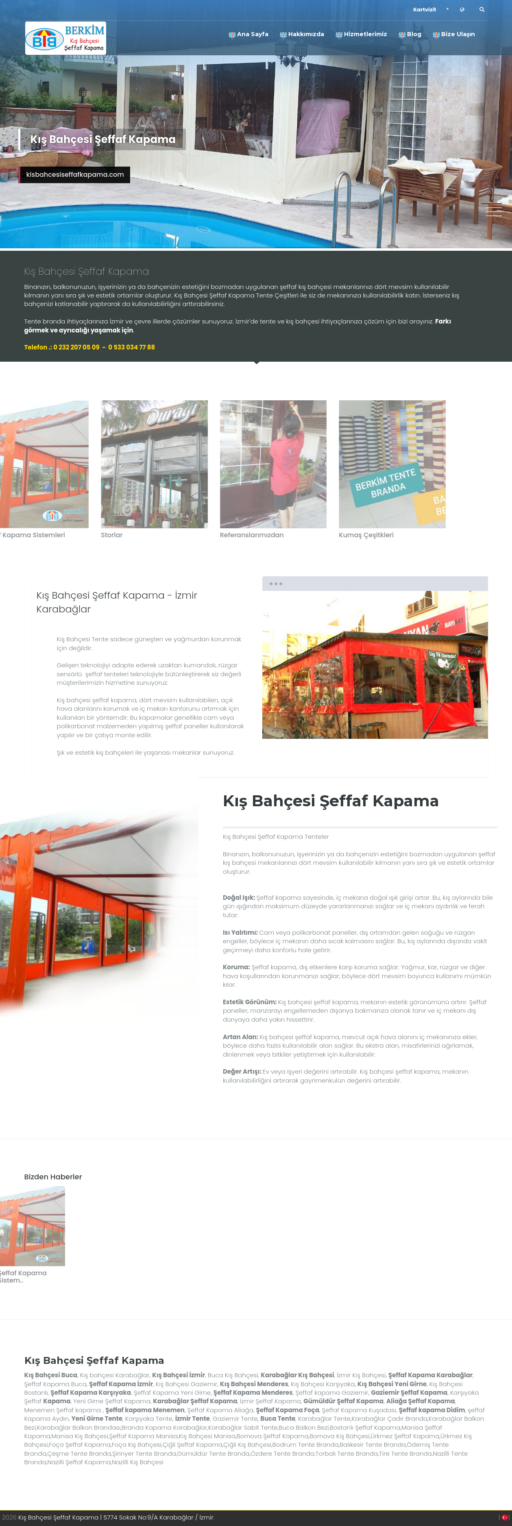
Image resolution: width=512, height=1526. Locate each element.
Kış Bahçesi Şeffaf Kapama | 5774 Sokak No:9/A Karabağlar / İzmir (116, 1517)
